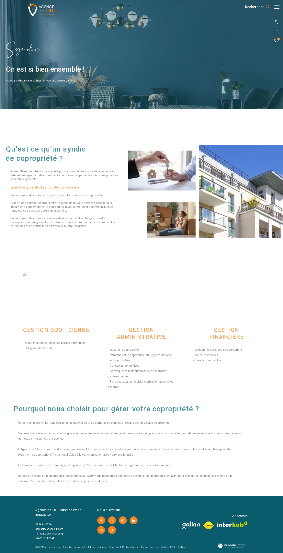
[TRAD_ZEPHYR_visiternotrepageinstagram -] (123, 520)
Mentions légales (130, 547)
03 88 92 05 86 (43, 524)
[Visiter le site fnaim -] (208, 525)
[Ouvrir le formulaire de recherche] (255, 7)
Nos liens (154, 547)
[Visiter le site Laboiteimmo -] (231, 546)
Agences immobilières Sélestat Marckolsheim (35, 80)
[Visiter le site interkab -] (232, 524)
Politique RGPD (168, 547)
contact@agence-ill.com (49, 528)
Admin (144, 547)
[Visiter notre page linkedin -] (134, 520)
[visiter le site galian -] (191, 525)
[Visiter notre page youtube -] (101, 530)
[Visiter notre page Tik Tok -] (112, 530)
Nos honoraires (99, 547)
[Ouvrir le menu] (276, 7)
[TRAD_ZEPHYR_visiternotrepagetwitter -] (112, 520)
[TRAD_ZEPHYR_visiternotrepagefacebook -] (101, 520)
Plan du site (114, 547)
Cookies (181, 547)
